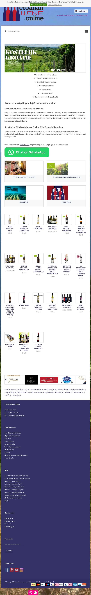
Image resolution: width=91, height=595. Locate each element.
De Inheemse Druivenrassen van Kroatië (17, 478)
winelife (8, 395)
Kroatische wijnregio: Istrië (13, 484)
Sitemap (7, 452)
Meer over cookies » (55, 5)
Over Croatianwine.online (13, 433)
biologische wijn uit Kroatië (53, 392)
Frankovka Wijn (23, 390)
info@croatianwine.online (16, 415)
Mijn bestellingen (10, 521)
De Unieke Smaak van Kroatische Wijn (16, 476)
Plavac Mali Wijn (64, 390)
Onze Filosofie (9, 458)
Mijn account (81, 15)
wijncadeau (79, 392)
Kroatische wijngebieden (12, 481)
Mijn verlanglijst (9, 527)
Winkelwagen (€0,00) (65, 15)
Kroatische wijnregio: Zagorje (14, 490)
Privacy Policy (9, 441)
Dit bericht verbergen (38, 5)
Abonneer (9, 551)
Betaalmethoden (10, 444)
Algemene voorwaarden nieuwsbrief (16, 455)
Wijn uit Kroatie (24, 392)
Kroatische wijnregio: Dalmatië (14, 492)
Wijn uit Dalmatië (79, 390)
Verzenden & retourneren (12, 447)
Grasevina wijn (37, 390)
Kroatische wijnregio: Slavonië (14, 487)
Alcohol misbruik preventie (13, 498)
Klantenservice (9, 450)
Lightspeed (50, 582)
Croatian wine (10, 390)
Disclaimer (8, 439)
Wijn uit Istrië (10, 392)
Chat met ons (24, 145)
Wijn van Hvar (36, 392)
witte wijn (17, 395)
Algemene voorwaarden (12, 436)
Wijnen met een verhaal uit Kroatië (15, 495)
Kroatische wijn (50, 390)
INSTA (6, 501)
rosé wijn (69, 392)
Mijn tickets (8, 524)
